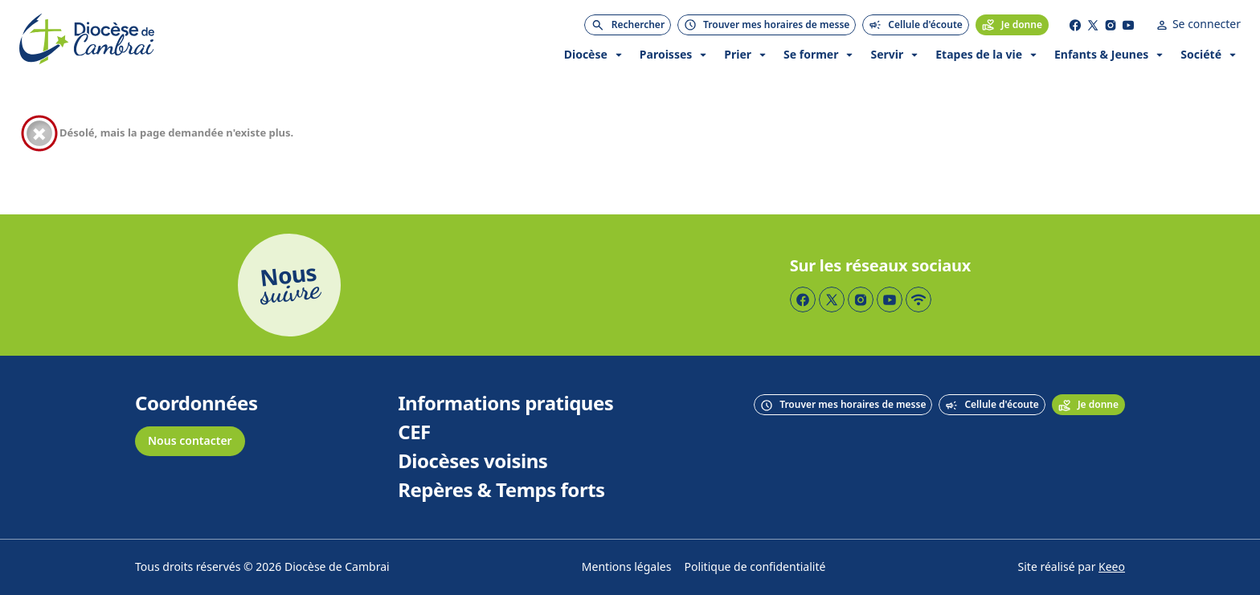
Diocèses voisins (472, 461)
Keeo (1111, 567)
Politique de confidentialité (754, 567)
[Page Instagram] (1110, 25)
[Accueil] (86, 39)
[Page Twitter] (1093, 25)
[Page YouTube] (1128, 25)
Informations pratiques (505, 404)
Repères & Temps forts (501, 490)
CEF (414, 432)
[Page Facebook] (1075, 25)
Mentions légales (627, 567)
